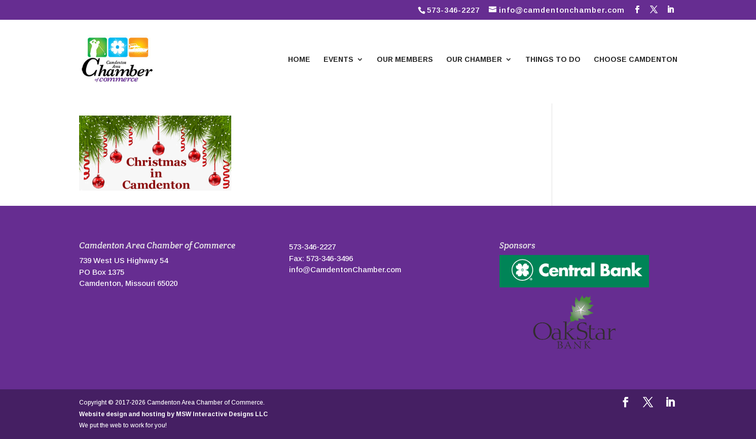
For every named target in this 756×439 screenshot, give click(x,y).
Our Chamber (474, 59)
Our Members (405, 59)
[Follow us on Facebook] (637, 10)
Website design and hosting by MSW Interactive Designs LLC (173, 414)
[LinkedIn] (671, 10)
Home (299, 59)
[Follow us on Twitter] (654, 10)
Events (338, 59)
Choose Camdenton (635, 59)
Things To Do (553, 59)
